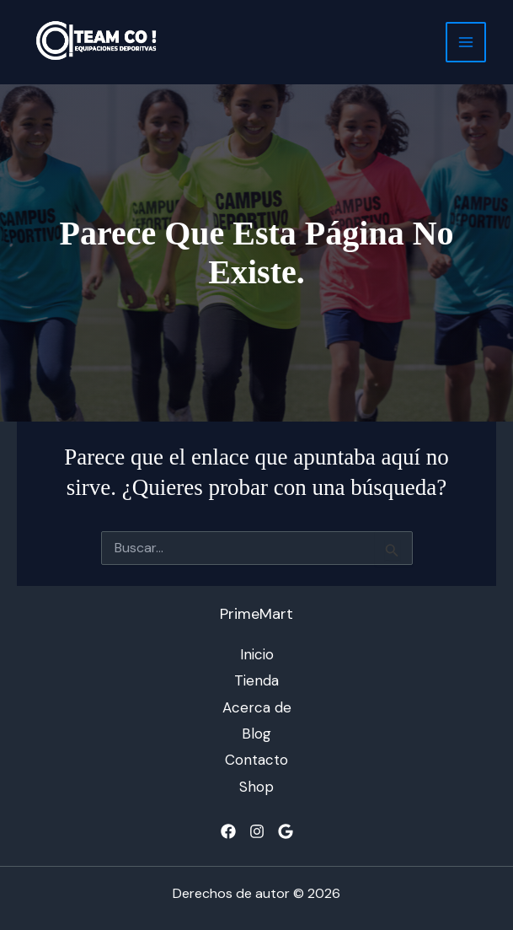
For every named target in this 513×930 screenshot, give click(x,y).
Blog (256, 733)
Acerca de (256, 707)
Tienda (256, 680)
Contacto (256, 759)
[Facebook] (228, 831)
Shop (256, 786)
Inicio (257, 654)
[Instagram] (257, 831)
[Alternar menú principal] (466, 42)
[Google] (285, 831)
